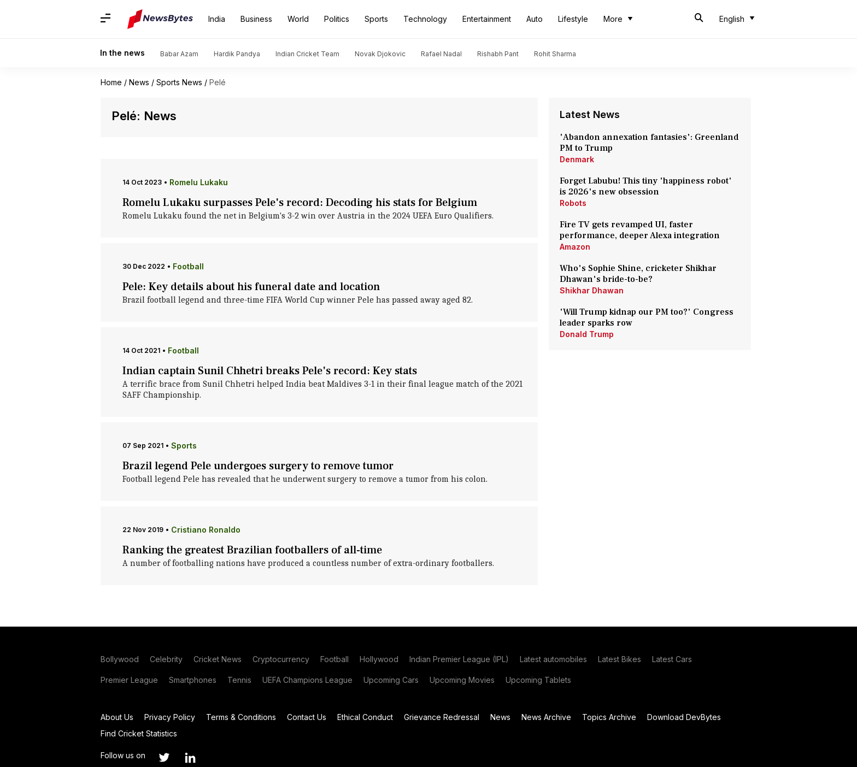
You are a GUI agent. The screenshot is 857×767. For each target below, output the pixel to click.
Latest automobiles (553, 659)
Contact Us (306, 717)
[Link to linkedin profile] (190, 757)
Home (111, 82)
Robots (573, 203)
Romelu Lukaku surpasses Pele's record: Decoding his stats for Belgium (299, 202)
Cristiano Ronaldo (205, 529)
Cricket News (217, 659)
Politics (336, 18)
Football (188, 266)
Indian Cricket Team (307, 54)
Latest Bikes (619, 659)
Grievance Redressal (441, 717)
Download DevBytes (684, 717)
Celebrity (166, 659)
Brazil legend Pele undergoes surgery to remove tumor (258, 466)
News (139, 82)
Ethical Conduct (365, 717)
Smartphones (192, 680)
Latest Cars (672, 659)
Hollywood (379, 659)
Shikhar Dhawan (592, 290)
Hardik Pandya (237, 54)
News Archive (546, 717)
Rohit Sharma (555, 54)
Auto (534, 18)
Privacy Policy (169, 717)
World (298, 18)
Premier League (129, 680)
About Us (117, 717)
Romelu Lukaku (198, 182)
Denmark (577, 159)
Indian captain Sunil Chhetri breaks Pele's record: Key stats (269, 370)
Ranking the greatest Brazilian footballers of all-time (252, 550)
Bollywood (120, 659)
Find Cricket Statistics (139, 733)
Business (256, 18)
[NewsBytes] (160, 19)
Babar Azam (179, 54)
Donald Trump (587, 334)
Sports (376, 18)
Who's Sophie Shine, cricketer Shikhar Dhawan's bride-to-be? (638, 274)
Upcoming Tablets (538, 680)
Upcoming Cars (391, 680)
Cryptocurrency (281, 659)
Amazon (575, 246)
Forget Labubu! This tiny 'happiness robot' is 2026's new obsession (646, 186)
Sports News (179, 82)
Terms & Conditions (241, 717)
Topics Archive (609, 717)
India (216, 18)
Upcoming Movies (462, 680)
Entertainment (486, 18)
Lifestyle (573, 18)
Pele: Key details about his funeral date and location (251, 286)
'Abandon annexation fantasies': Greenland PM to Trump (649, 143)
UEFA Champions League (307, 680)
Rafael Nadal (441, 54)
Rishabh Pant (498, 54)
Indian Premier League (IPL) (459, 659)
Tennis (239, 680)
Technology (425, 18)
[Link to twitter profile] (164, 757)
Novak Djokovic (380, 54)
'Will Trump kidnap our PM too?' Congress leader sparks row (646, 317)
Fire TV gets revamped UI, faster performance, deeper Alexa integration (640, 230)
